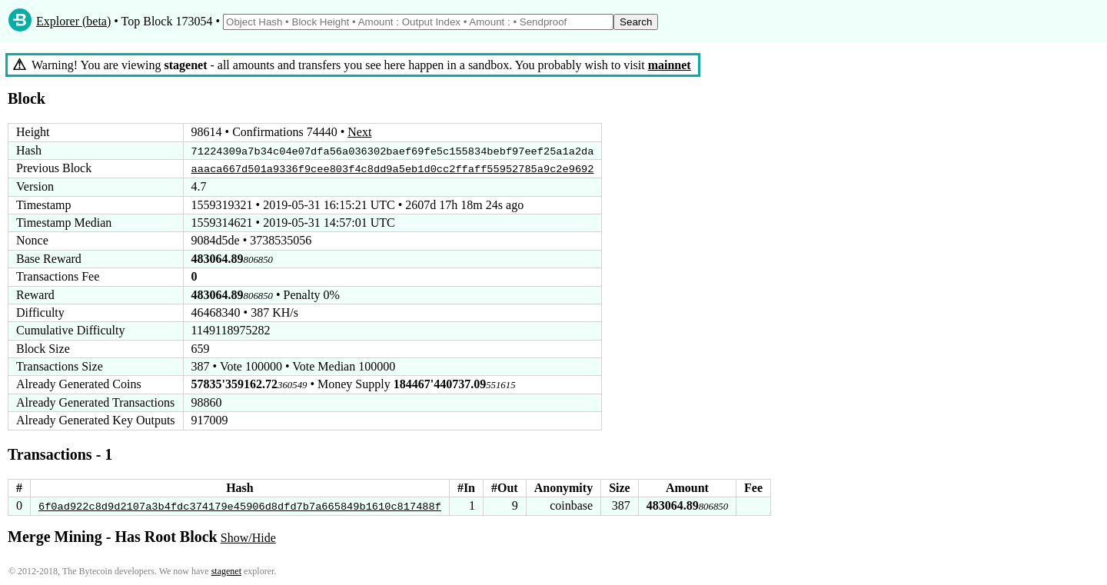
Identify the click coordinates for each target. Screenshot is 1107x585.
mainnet (669, 64)
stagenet (226, 570)
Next (359, 131)
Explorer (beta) (73, 21)
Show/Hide (248, 536)
